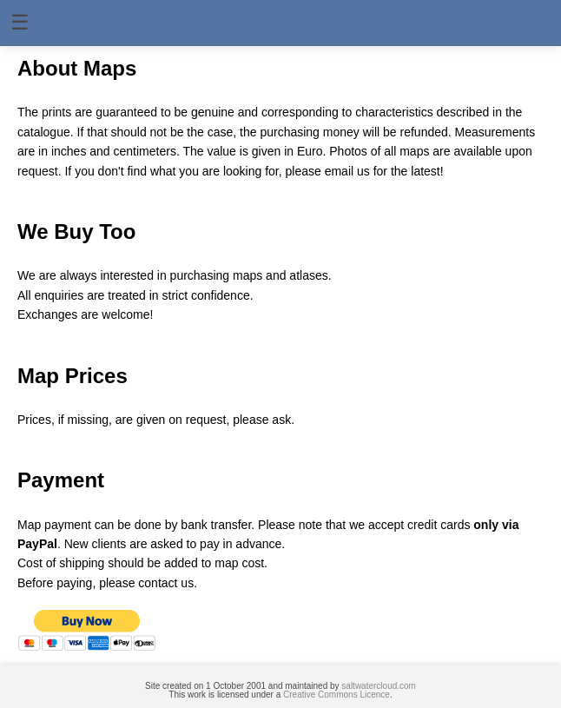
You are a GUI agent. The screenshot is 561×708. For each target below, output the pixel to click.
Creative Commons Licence (336, 694)
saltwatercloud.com (378, 686)
